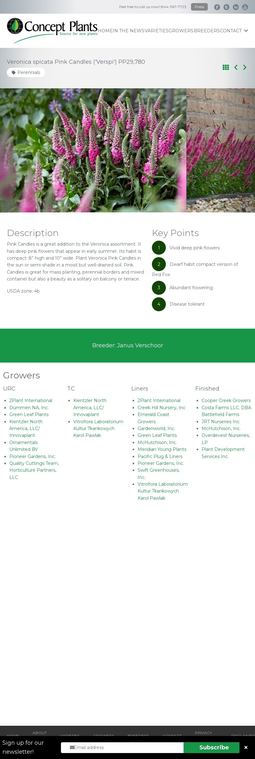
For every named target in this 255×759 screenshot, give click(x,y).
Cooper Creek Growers (226, 400)
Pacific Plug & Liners (160, 456)
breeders (207, 31)
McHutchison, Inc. (157, 442)
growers (181, 31)
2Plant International (30, 400)
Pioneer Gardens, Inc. (32, 456)
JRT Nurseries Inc (220, 421)
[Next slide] (236, 150)
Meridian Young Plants (162, 449)
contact (234, 31)
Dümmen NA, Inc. (29, 407)
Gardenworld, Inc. (156, 428)
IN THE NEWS (128, 31)
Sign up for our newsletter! (23, 747)
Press (199, 6)
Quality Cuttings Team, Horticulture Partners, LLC (34, 470)
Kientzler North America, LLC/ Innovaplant (26, 428)
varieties (157, 31)
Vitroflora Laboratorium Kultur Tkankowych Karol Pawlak (98, 428)
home (105, 31)
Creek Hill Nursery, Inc (161, 407)
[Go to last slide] (19, 150)
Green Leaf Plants (28, 414)
